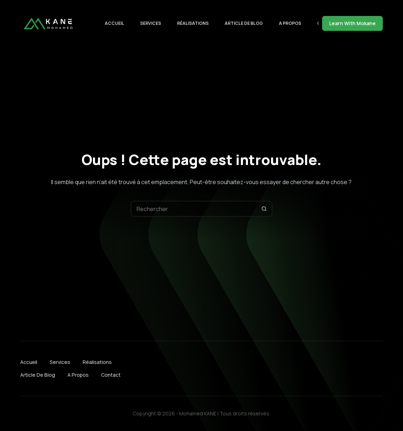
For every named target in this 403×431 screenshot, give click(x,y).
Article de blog (244, 23)
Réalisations (193, 23)
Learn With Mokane (352, 23)
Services (150, 23)
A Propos (290, 23)
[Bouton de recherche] (264, 209)
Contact (111, 375)
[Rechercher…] (193, 209)
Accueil (114, 23)
